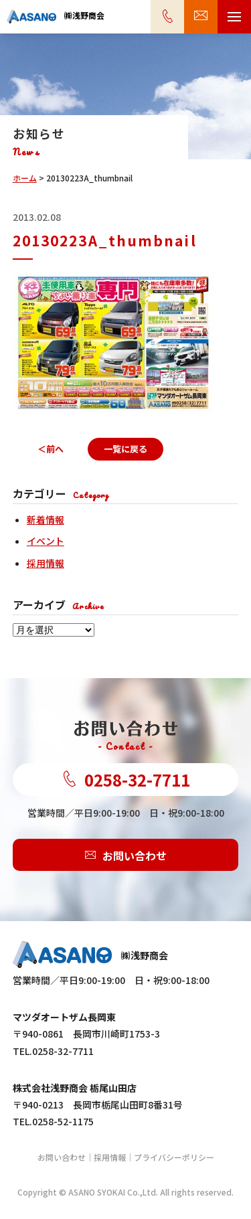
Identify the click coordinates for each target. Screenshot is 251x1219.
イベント (45, 541)
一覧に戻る (125, 448)
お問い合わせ (126, 855)
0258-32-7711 (126, 779)
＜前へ (50, 448)
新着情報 (45, 519)
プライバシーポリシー (174, 1157)
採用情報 (45, 563)
